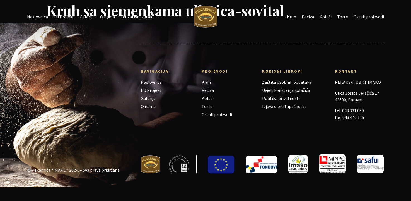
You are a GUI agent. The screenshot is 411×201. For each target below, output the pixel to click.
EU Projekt (64, 17)
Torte (342, 17)
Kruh (291, 17)
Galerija (87, 17)
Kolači (326, 17)
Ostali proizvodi (369, 17)
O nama (107, 17)
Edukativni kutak (136, 17)
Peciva (308, 17)
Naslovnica (37, 17)
